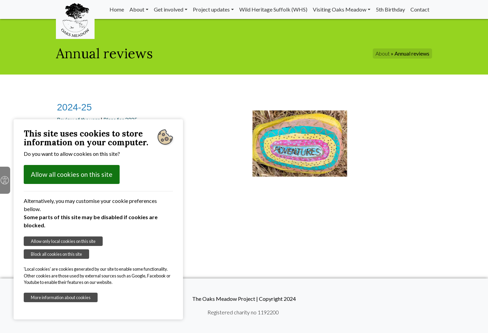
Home (116, 9)
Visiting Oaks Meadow (339, 9)
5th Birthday (390, 9)
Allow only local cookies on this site (63, 241)
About (136, 9)
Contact (419, 9)
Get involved (168, 9)
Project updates (211, 9)
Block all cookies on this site (56, 254)
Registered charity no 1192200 (243, 312)
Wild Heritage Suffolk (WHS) (273, 9)
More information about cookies (60, 297)
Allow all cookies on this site (72, 174)
